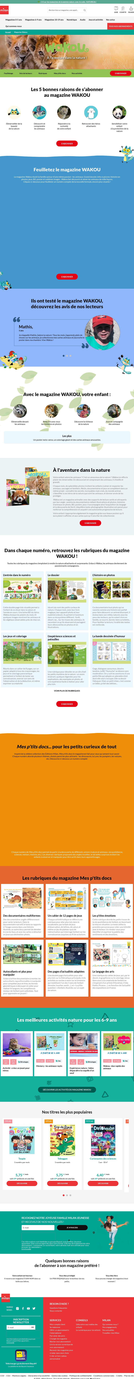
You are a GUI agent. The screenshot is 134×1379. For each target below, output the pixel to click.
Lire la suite (26, 1249)
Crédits (119, 1376)
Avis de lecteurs (25, 73)
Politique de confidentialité (80, 1376)
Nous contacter (56, 1311)
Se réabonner (55, 1327)
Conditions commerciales (103, 1376)
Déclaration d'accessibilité (39, 1376)
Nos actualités (108, 1330)
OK (32, 1327)
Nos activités (77, 73)
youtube (28, 1308)
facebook (22, 1308)
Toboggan (63, 1158)
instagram (17, 1308)
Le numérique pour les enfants (88, 1330)
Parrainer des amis (57, 1336)
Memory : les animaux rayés (49, 1066)
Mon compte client (57, 1324)
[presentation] (38, 1237)
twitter (33, 1308)
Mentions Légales (19, 1376)
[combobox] (67, 10)
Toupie (22, 1158)
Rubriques (43, 73)
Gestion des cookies (60, 1376)
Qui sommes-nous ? (110, 1324)
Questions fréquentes (58, 1308)
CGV (2, 1376)
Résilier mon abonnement (60, 1341)
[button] (123, 10)
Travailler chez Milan (110, 1333)
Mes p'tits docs (60, 73)
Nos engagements (109, 1327)
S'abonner (120, 73)
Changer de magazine (58, 1339)
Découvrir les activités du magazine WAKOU (67, 1089)
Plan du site (129, 1376)
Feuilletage (8, 73)
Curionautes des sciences (103, 1158)
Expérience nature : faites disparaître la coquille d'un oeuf (82, 1070)
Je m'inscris (72, 1227)
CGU (8, 1376)
